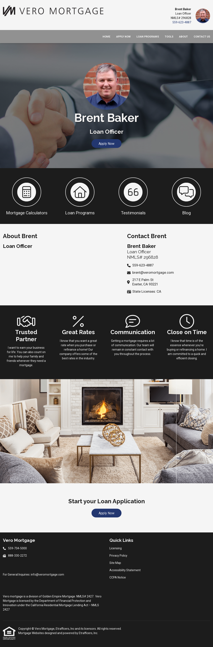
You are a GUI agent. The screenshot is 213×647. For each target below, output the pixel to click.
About (183, 36)
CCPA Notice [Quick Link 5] (117, 577)
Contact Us (202, 36)
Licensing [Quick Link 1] (115, 548)
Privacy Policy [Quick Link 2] (118, 555)
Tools (169, 36)
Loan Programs (147, 36)
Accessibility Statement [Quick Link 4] (125, 570)
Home (106, 36)
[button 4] (186, 196)
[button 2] (80, 196)
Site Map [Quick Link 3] (115, 563)
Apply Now (123, 36)
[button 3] (133, 196)
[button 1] (26, 196)
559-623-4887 (181, 22)
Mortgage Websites (31, 633)
